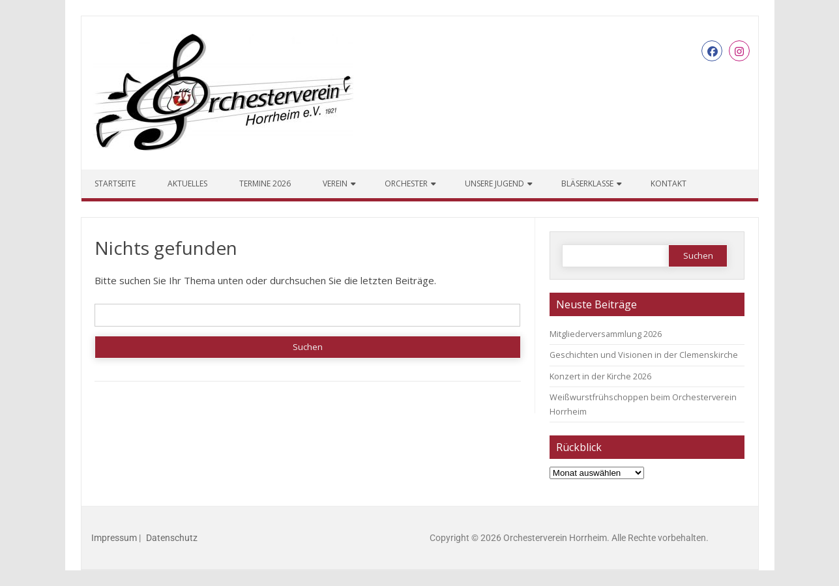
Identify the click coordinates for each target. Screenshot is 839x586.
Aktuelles (187, 183)
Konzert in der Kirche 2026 (600, 376)
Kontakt (668, 183)
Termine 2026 (265, 183)
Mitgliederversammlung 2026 (606, 334)
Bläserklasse (587, 183)
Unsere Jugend (494, 183)
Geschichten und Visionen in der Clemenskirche (644, 354)
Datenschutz (172, 538)
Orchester (406, 183)
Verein (335, 183)
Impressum (114, 538)
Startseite (115, 183)
